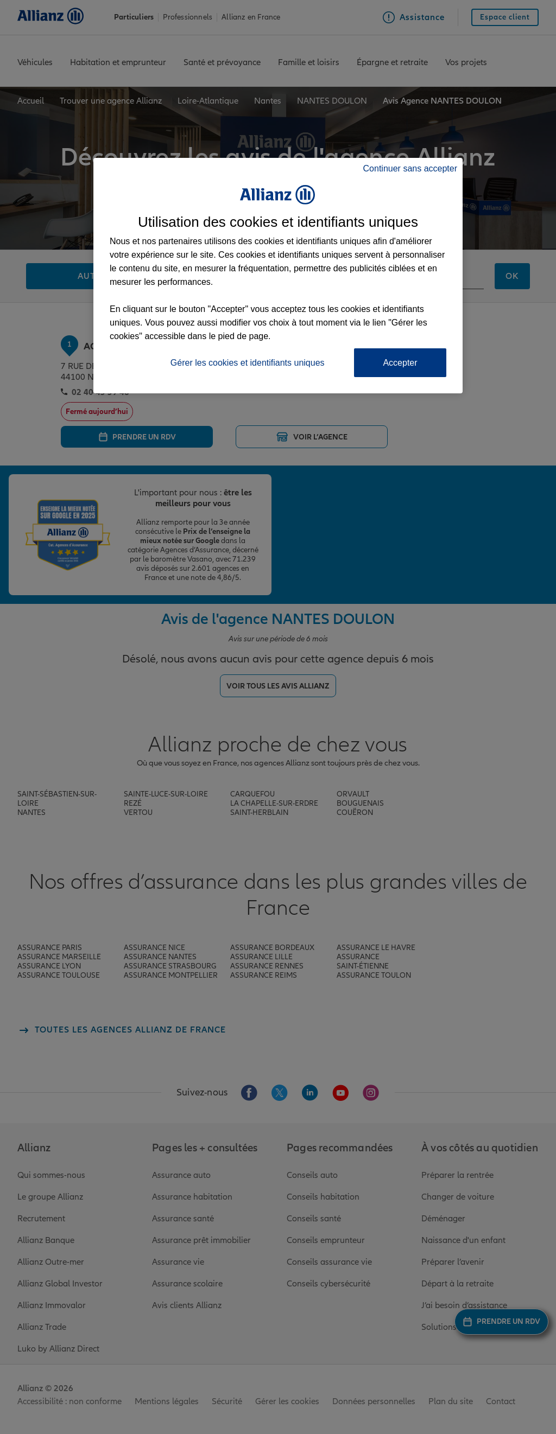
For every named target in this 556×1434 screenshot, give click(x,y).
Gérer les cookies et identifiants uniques (247, 362)
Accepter (400, 362)
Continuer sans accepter (410, 168)
